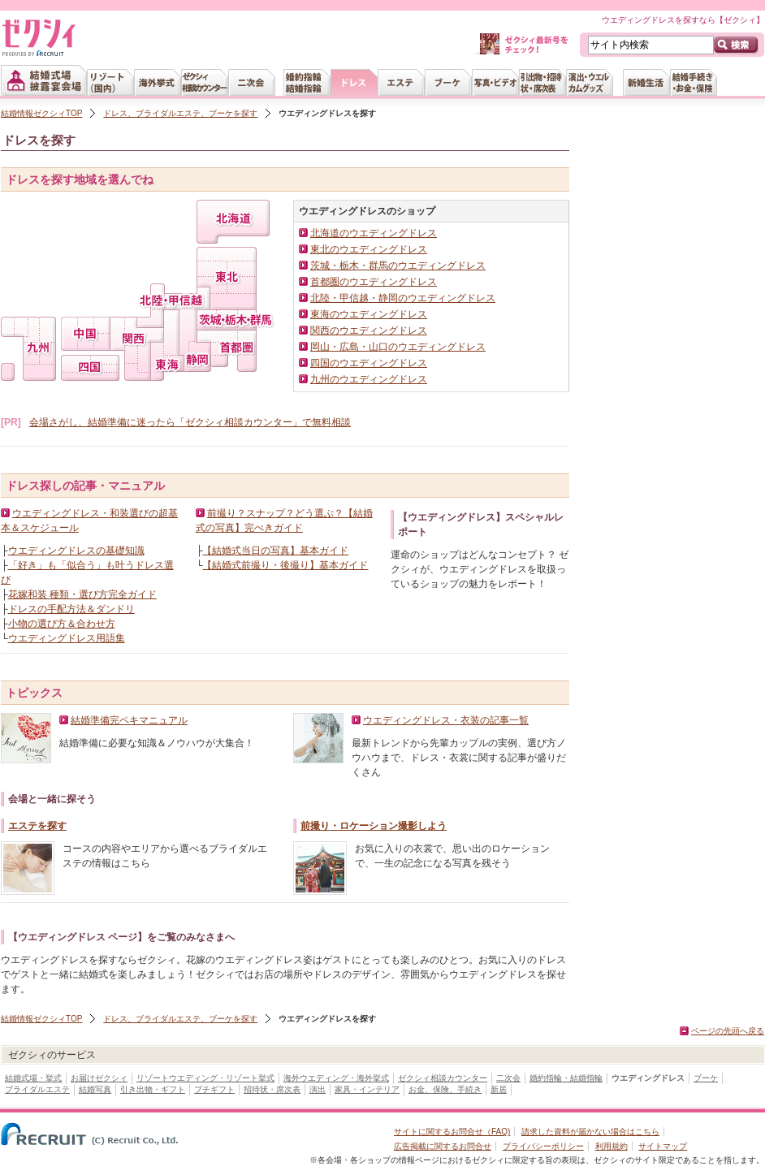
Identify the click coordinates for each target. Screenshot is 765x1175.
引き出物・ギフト (152, 1089)
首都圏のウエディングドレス (373, 281)
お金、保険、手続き (445, 1089)
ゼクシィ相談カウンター (442, 1077)
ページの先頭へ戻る (727, 1030)
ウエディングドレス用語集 (66, 638)
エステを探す (37, 826)
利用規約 (611, 1146)
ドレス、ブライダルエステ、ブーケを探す (180, 113)
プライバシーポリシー (543, 1146)
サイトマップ (662, 1146)
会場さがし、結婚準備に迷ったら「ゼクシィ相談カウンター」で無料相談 (190, 422)
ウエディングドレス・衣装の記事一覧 (446, 720)
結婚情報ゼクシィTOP (41, 113)
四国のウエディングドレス (368, 363)
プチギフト (214, 1089)
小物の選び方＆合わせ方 (61, 623)
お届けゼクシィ (99, 1077)
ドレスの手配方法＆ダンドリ (71, 609)
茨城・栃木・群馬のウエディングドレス (398, 265)
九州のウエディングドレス (368, 379)
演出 (317, 1089)
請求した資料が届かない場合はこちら (590, 1131)
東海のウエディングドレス (368, 314)
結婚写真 (95, 1089)
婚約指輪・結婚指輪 (566, 1077)
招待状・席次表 (272, 1089)
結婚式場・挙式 (33, 1077)
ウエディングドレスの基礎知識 (76, 550)
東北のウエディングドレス (368, 249)
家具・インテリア (367, 1089)
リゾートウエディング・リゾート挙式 (205, 1077)
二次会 (508, 1077)
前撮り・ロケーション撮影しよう (373, 826)
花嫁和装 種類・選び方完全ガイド (82, 594)
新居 (499, 1089)
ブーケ (706, 1077)
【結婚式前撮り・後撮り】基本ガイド (285, 565)
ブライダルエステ (37, 1089)
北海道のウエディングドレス (373, 233)
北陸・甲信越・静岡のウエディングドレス (402, 298)
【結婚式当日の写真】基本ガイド (275, 550)
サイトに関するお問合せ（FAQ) (452, 1131)
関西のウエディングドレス (368, 330)
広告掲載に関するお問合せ (442, 1146)
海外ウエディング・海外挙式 (336, 1077)
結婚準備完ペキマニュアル (129, 720)
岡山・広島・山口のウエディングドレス (398, 346)
